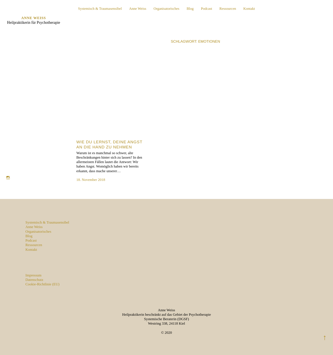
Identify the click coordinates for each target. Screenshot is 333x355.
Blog (190, 9)
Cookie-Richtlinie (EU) (42, 284)
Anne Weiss (33, 18)
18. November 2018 (90, 180)
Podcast (206, 9)
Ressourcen (227, 9)
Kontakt (249, 9)
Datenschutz (34, 280)
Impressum (33, 275)
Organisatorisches (166, 9)
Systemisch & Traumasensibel (100, 9)
